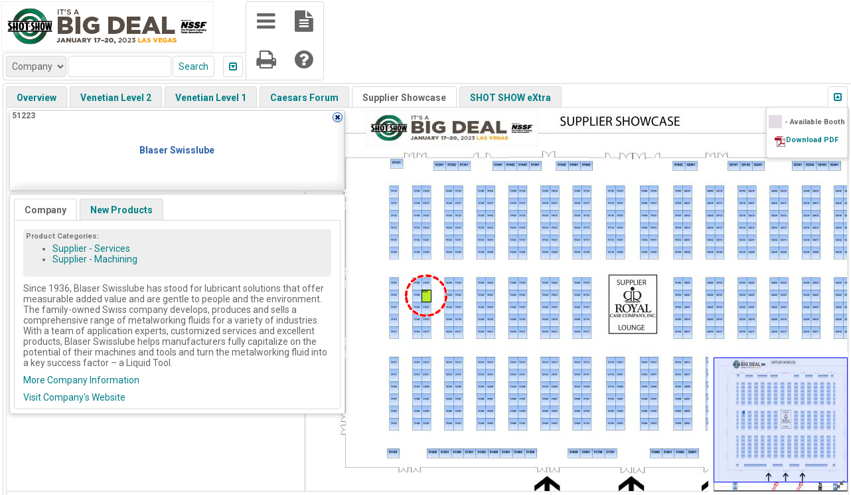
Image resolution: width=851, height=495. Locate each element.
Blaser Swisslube (176, 150)
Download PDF (812, 140)
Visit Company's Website (74, 397)
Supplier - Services (91, 248)
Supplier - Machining (94, 259)
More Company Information (81, 380)
